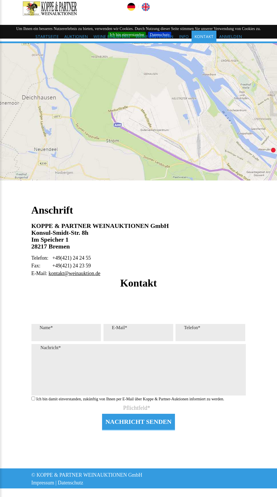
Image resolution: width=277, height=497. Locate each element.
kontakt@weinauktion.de (74, 273)
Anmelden (230, 36)
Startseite (47, 36)
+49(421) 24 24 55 (71, 258)
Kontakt (204, 36)
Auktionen (76, 36)
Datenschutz (70, 483)
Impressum (42, 483)
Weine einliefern (111, 36)
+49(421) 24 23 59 (71, 266)
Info (184, 36)
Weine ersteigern (154, 36)
